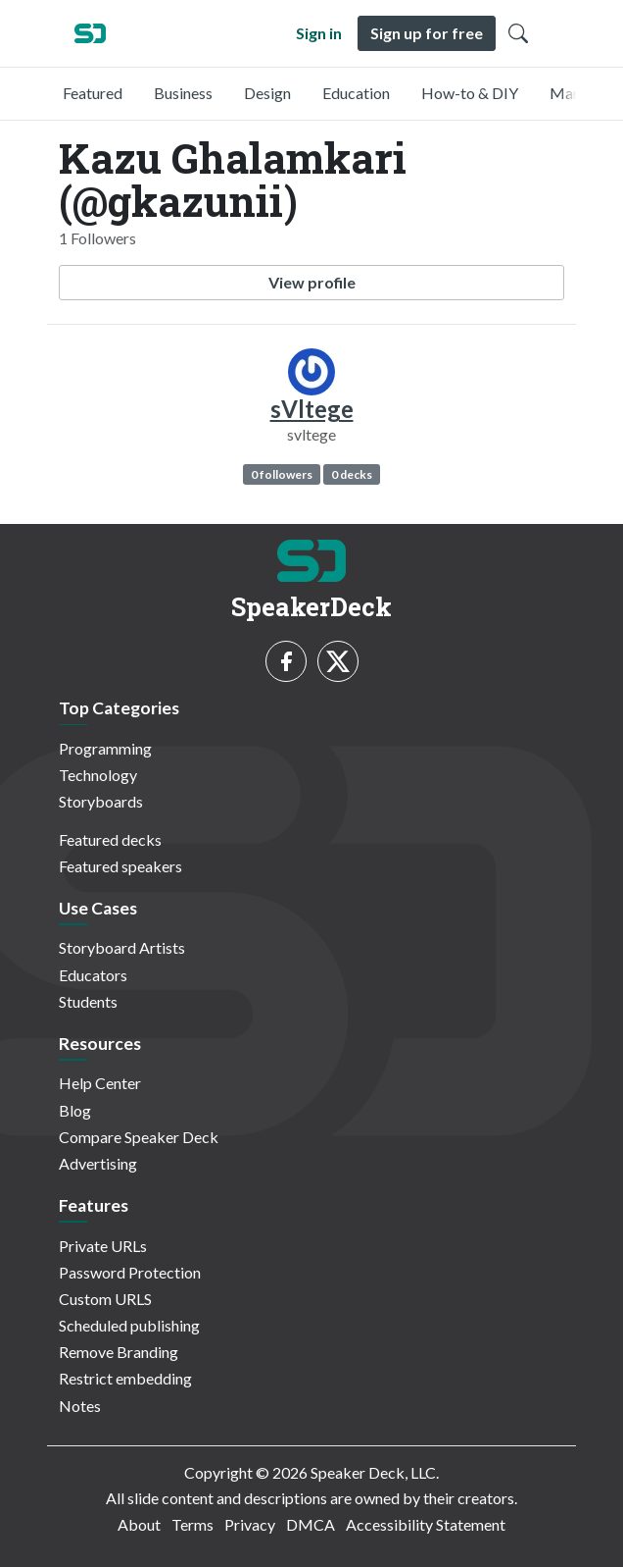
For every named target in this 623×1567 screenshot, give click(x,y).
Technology (98, 774)
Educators (93, 975)
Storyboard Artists (122, 947)
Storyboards (101, 801)
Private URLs (103, 1245)
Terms (192, 1524)
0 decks (351, 474)
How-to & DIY (469, 92)
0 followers (281, 474)
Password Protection (130, 1272)
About (139, 1524)
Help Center (100, 1082)
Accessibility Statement (425, 1524)
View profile (312, 282)
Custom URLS (105, 1298)
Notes (80, 1405)
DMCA (310, 1524)
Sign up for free (426, 33)
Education (356, 92)
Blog (75, 1110)
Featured (92, 92)
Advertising (98, 1163)
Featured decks (110, 839)
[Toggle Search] (518, 33)
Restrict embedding (125, 1378)
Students (88, 1001)
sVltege (312, 408)
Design (267, 92)
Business (183, 92)
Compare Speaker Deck (138, 1136)
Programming (105, 748)
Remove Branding (118, 1351)
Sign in (319, 33)
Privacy (249, 1524)
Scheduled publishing (129, 1325)
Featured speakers (120, 866)
